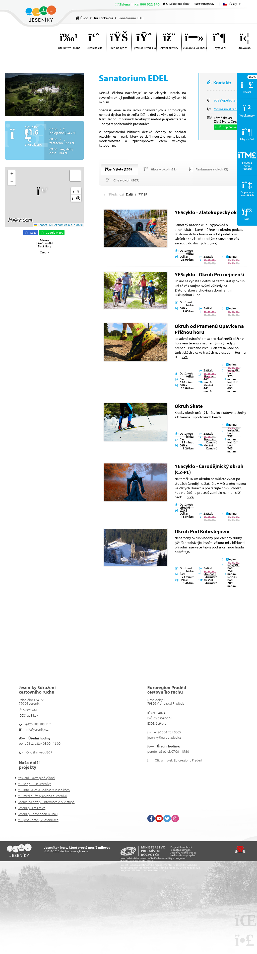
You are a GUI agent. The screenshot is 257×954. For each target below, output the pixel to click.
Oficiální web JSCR (39, 752)
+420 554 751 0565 (167, 732)
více (213, 243)
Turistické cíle (103, 18)
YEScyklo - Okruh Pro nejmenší (209, 274)
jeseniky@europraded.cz (164, 737)
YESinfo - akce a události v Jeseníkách (44, 790)
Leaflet (40, 225)
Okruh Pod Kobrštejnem (202, 531)
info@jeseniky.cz (36, 729)
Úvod (40, 13)
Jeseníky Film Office (31, 808)
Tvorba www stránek (240, 849)
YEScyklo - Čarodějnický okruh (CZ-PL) (209, 469)
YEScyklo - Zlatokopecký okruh (210, 212)
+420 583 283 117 (38, 724)
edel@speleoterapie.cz (230, 100)
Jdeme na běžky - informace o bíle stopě (46, 802)
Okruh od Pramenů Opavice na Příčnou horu (209, 329)
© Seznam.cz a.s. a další (66, 225)
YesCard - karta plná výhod (36, 778)
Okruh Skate (189, 406)
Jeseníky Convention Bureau (37, 814)
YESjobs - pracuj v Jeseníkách (38, 820)
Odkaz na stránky (227, 109)
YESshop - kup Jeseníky (34, 784)
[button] (44, 191)
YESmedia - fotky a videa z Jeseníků (42, 796)
